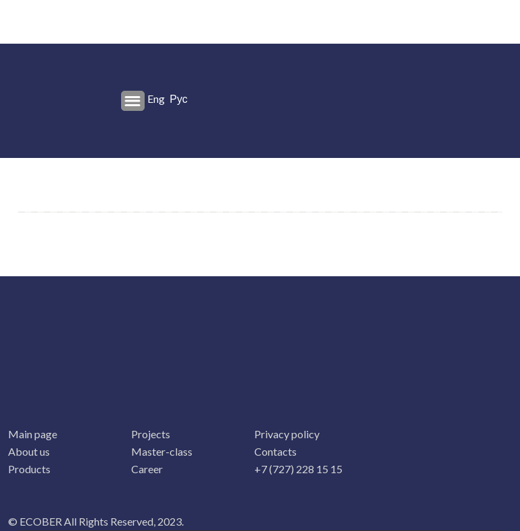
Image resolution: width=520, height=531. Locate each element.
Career (147, 468)
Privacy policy (287, 433)
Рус (179, 98)
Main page (32, 433)
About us (29, 451)
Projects (150, 433)
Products (29, 468)
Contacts (275, 451)
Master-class (161, 451)
